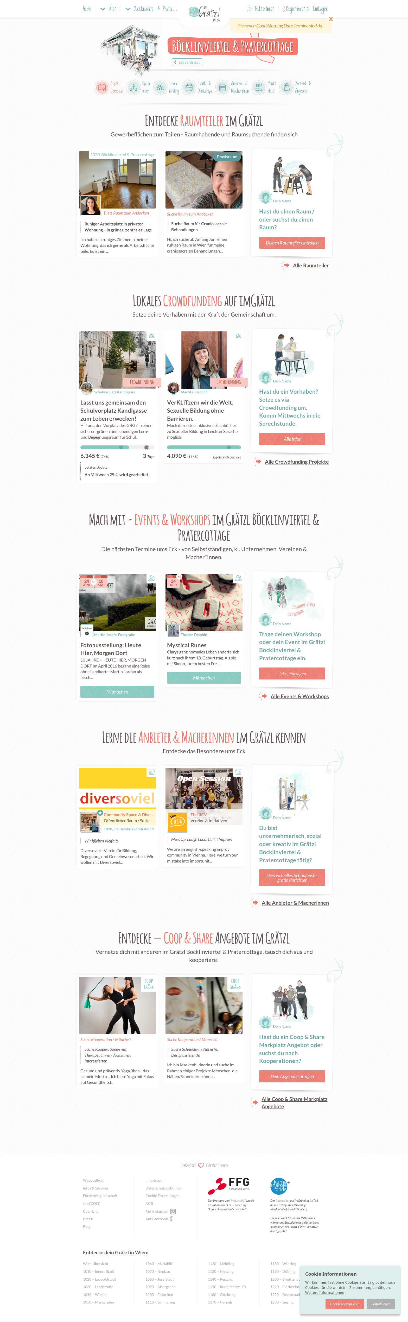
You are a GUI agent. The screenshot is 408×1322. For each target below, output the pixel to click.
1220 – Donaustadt (285, 1294)
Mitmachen (117, 692)
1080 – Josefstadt (159, 1279)
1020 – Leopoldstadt (99, 1279)
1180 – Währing (283, 1263)
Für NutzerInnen (260, 9)
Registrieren (295, 9)
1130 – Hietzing (220, 1271)
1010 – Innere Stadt (98, 1271)
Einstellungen (380, 1304)
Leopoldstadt (186, 62)
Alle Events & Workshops (300, 696)
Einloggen (320, 9)
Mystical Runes (187, 645)
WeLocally (237, 1201)
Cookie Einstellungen (162, 1195)
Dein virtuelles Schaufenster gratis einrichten (292, 877)
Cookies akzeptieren (344, 1304)
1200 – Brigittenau (285, 1279)
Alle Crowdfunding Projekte (297, 461)
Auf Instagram (156, 1211)
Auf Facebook (156, 1218)
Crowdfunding (142, 381)
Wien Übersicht (95, 1263)
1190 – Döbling (282, 1271)
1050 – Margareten (98, 1302)
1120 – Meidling (221, 1263)
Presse (88, 1219)
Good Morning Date (274, 25)
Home (87, 9)
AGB (149, 1203)
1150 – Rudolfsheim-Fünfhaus (228, 1287)
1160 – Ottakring (221, 1294)
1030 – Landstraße (98, 1287)
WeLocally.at (93, 1180)
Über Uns (90, 1211)
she (91, 1203)
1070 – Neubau (157, 1271)
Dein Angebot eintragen (292, 1076)
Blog (86, 1226)
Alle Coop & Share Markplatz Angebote (294, 1102)
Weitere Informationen (324, 1292)
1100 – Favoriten (159, 1294)
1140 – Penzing (220, 1279)
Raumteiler (283, 1201)
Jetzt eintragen (292, 673)
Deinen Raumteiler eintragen (292, 242)
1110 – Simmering (160, 1302)
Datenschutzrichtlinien (164, 1188)
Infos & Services (96, 1188)
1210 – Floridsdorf (285, 1287)
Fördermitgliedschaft (100, 1195)
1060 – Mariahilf (159, 1263)
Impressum (154, 1180)
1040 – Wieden (95, 1294)
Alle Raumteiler (311, 265)
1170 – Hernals (220, 1302)
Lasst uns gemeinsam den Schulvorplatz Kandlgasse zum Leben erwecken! (113, 410)
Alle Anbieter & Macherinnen (295, 902)
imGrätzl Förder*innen (204, 1165)
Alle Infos (292, 439)
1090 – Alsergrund (160, 1287)
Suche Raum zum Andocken (190, 213)
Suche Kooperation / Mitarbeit (105, 1039)
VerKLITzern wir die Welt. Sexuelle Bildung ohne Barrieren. (200, 410)
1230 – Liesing (282, 1302)
